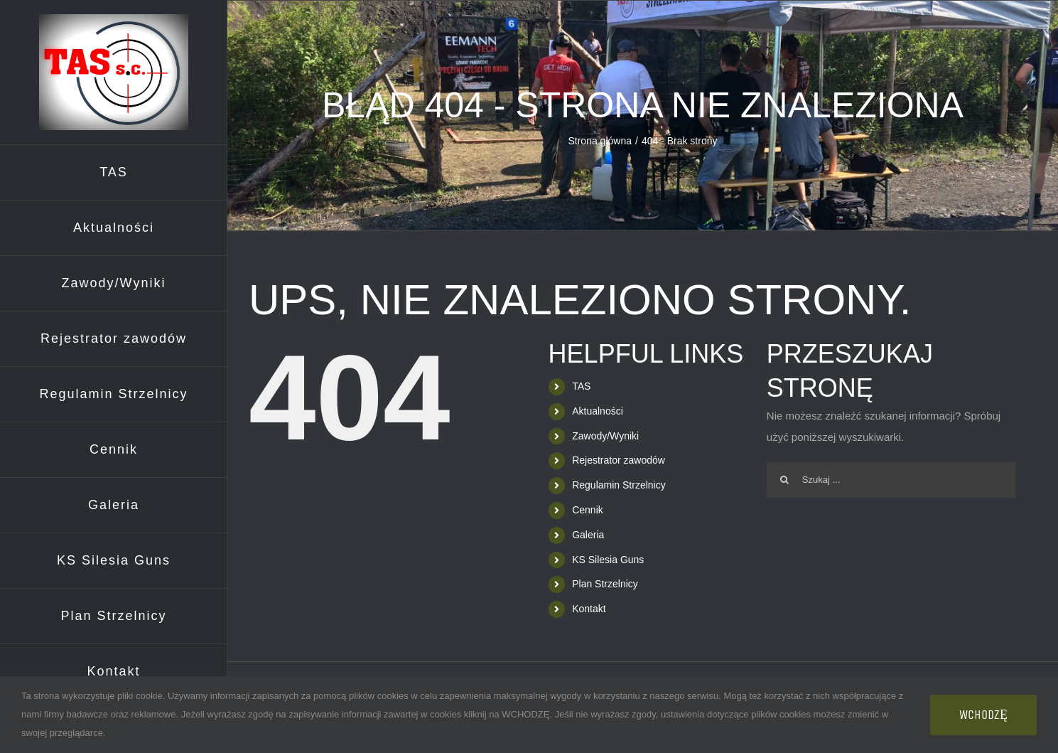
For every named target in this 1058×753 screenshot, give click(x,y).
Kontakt (588, 608)
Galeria (588, 534)
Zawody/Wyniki (605, 436)
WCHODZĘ (983, 714)
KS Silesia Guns (608, 559)
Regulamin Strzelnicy (619, 485)
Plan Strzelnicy (605, 583)
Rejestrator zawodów (618, 460)
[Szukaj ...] (891, 480)
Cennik (587, 510)
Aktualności (597, 411)
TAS (581, 386)
